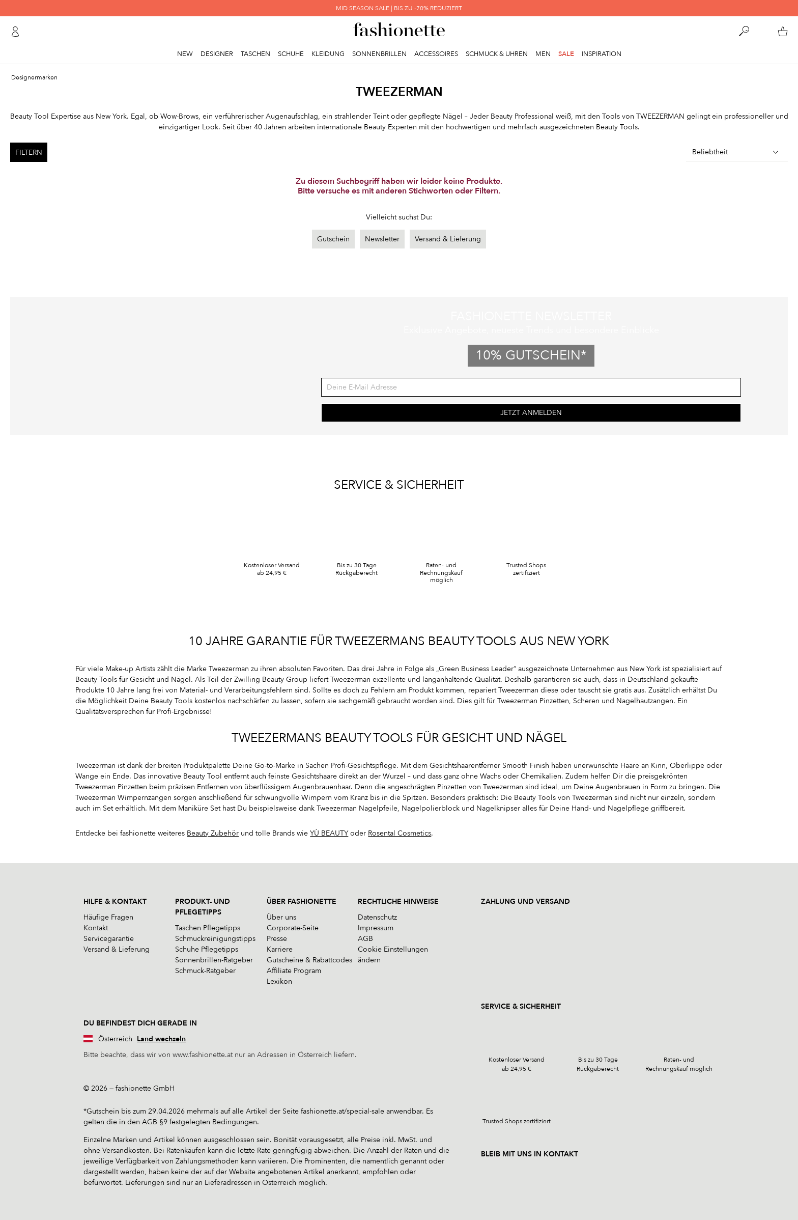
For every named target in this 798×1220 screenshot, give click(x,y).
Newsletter (382, 239)
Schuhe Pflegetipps (206, 949)
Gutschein (333, 239)
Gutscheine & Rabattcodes (309, 960)
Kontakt (95, 928)
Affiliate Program (294, 971)
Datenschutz (377, 917)
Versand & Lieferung (448, 239)
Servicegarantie (108, 939)
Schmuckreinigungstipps (215, 939)
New (185, 54)
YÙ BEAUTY (329, 833)
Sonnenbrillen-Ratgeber (214, 960)
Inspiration (601, 54)
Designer (217, 54)
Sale (566, 54)
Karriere (280, 949)
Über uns (281, 917)
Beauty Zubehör (213, 833)
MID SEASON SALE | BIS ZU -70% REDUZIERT (399, 8)
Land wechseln (161, 1039)
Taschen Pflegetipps (207, 928)
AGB (365, 939)
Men (543, 54)
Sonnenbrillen (379, 54)
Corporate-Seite (293, 928)
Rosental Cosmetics (399, 833)
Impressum (375, 928)
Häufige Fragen (108, 917)
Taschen (255, 54)
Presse (277, 939)
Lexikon (279, 981)
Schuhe (291, 54)
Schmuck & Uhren (497, 54)
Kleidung (328, 54)
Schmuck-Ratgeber (205, 971)
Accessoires (436, 54)
